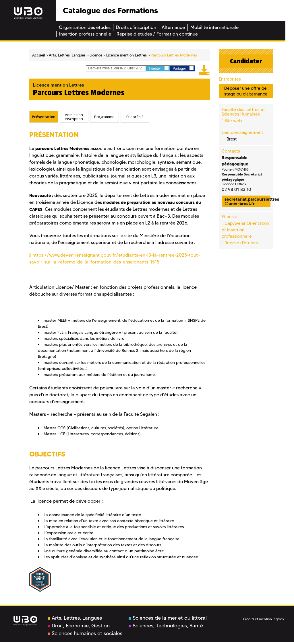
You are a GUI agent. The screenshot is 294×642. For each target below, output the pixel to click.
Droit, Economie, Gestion (79, 626)
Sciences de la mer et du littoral (168, 618)
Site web (233, 120)
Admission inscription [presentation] (74, 116)
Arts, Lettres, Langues (75, 618)
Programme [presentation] (104, 116)
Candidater (246, 61)
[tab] (43, 117)
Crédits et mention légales (263, 619)
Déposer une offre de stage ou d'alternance (246, 91)
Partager (183, 68)
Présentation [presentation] (43, 116)
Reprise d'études (241, 242)
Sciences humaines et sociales (85, 633)
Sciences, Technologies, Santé (166, 626)
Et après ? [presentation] (134, 116)
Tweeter (159, 68)
